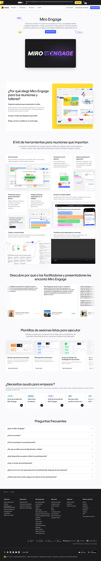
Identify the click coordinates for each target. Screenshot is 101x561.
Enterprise (85, 506)
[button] (50, 53)
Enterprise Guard (8, 511)
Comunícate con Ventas (81, 7)
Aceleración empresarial (25, 506)
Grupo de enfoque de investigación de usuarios (70, 358)
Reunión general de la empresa (18, 357)
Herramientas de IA (40, 533)
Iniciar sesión (69, 7)
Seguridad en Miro (55, 517)
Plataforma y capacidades (26, 508)
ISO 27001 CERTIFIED (41, 541)
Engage (12, 491)
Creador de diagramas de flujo (42, 515)
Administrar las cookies (45, 556)
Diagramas (38, 506)
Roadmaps (37, 527)
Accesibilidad (7, 513)
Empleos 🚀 (69, 504)
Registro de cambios (9, 515)
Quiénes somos (70, 502)
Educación (85, 510)
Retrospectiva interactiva (43, 357)
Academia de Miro (55, 504)
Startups (85, 512)
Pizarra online (38, 521)
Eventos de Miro (55, 514)
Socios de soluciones (56, 515)
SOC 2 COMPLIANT (50, 541)
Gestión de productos (40, 525)
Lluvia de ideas (38, 504)
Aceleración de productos (26, 504)
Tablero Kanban (39, 529)
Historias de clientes (56, 502)
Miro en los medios (71, 506)
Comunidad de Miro (56, 512)
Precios (39, 7)
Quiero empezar (50, 31)
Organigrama (38, 523)
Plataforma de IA (24, 502)
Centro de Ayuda (55, 506)
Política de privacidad (32, 556)
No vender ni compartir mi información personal (64, 556)
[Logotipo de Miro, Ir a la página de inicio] (5, 7)
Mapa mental (38, 510)
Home (6, 491)
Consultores (85, 508)
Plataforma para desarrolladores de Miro (9, 506)
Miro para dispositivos (9, 509)
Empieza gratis (95, 7)
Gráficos (37, 508)
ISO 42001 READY (32, 541)
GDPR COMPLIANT (59, 541)
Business (85, 504)
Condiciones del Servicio (19, 556)
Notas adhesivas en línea (41, 512)
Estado (52, 510)
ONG (84, 514)
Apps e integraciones (9, 502)
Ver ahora (78, 2)
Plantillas (6, 504)
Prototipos (37, 517)
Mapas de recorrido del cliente (42, 514)
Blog (52, 508)
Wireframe (37, 519)
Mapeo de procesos (40, 531)
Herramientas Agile (40, 502)
